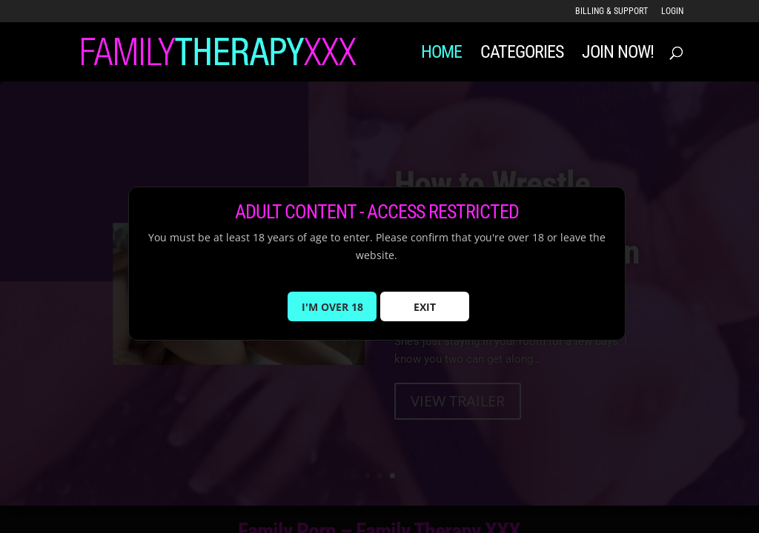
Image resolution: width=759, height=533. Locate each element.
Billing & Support (611, 11)
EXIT (425, 315)
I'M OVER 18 (332, 315)
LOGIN (672, 11)
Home (441, 54)
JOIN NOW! (618, 54)
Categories (521, 54)
